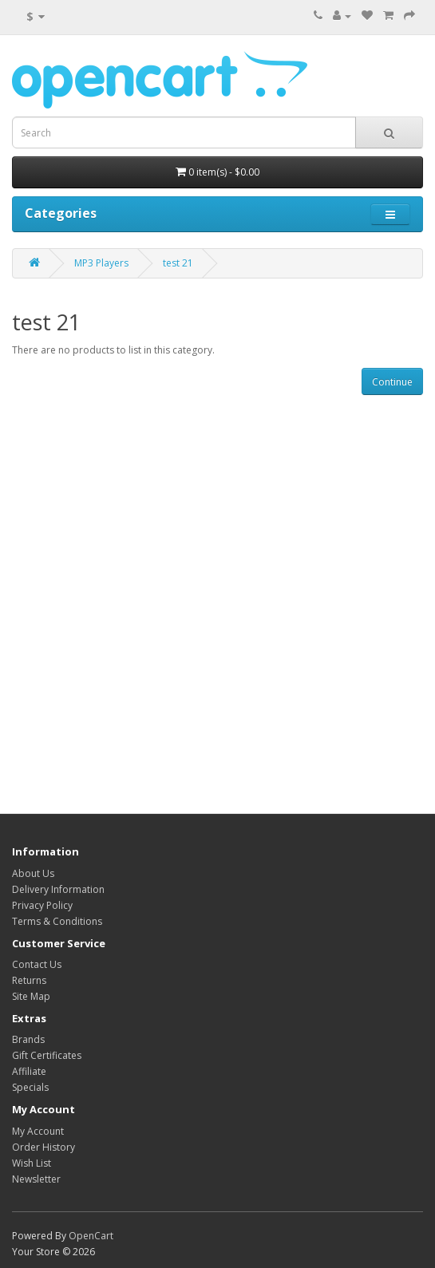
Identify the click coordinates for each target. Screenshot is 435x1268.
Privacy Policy (42, 905)
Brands (28, 1039)
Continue (392, 382)
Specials (30, 1087)
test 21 (178, 263)
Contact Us (36, 964)
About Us (33, 873)
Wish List (31, 1163)
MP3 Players (101, 263)
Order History (43, 1147)
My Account (38, 1131)
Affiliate (29, 1071)
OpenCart (91, 1235)
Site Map (31, 996)
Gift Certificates (46, 1055)
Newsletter (36, 1179)
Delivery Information (58, 889)
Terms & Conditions (57, 921)
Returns (29, 980)
